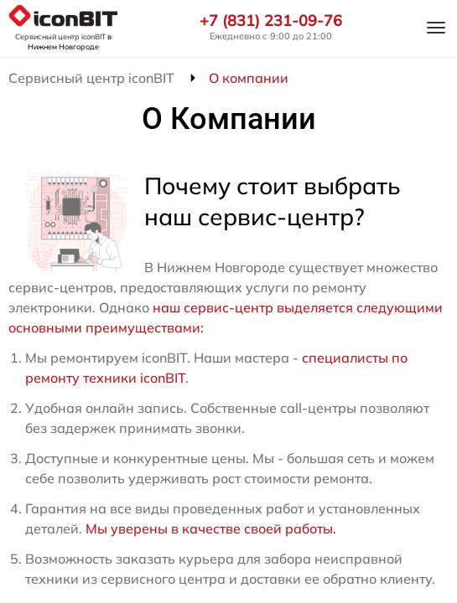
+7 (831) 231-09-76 (271, 21)
